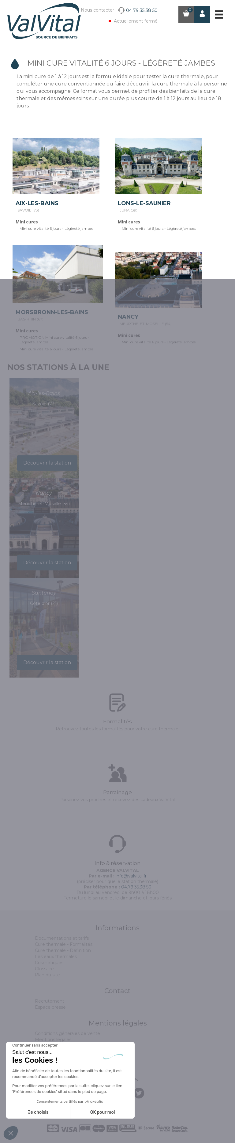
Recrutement (49, 1001)
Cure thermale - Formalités (63, 944)
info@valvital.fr (131, 876)
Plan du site (47, 975)
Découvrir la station (47, 463)
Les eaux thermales (56, 956)
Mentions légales (53, 1039)
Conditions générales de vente (67, 1033)
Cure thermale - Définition (63, 950)
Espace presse (50, 1007)
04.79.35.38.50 (136, 887)
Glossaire (44, 968)
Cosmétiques (49, 962)
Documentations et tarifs (62, 938)
